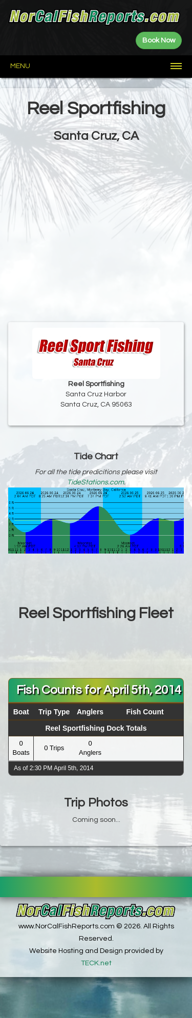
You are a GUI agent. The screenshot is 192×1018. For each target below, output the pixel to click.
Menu (20, 66)
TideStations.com (95, 482)
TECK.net (96, 963)
